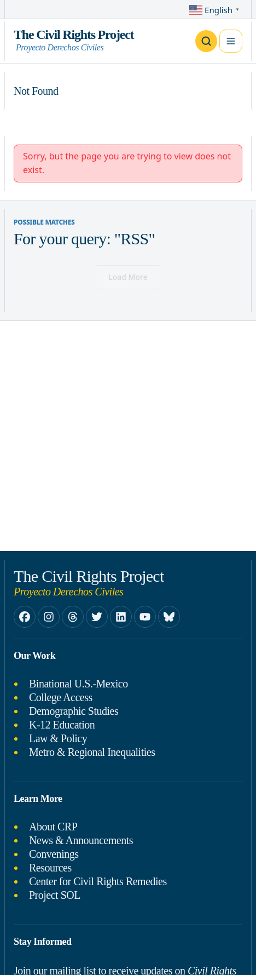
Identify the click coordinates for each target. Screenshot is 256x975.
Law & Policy (58, 738)
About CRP (53, 827)
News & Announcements (81, 840)
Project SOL (54, 895)
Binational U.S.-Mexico (78, 684)
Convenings (54, 854)
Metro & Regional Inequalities (92, 752)
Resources (50, 868)
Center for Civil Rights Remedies (98, 881)
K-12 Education (62, 725)
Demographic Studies (73, 711)
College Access (60, 697)
